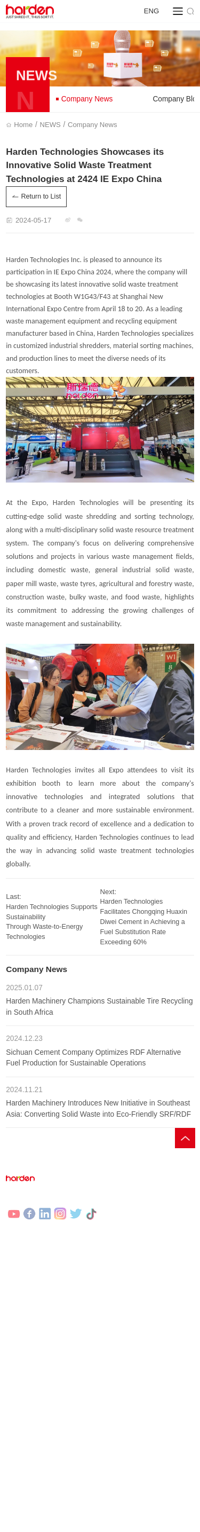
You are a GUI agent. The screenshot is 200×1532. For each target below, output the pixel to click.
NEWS (52, 125)
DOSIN (124, 1522)
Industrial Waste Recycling (45, 1263)
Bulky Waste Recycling (40, 1279)
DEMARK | (95, 1522)
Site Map (66, 1510)
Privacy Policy (26, 1510)
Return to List (36, 196)
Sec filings (160, 1347)
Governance (122, 1347)
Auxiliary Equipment (133, 1279)
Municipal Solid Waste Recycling (54, 1295)
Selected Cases (29, 1347)
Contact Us (120, 1415)
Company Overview (133, 1399)
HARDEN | (61, 1522)
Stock (112, 1363)
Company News (84, 99)
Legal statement (109, 1510)
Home (25, 125)
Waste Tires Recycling (39, 1311)
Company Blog (28, 1415)
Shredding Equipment (136, 1263)
